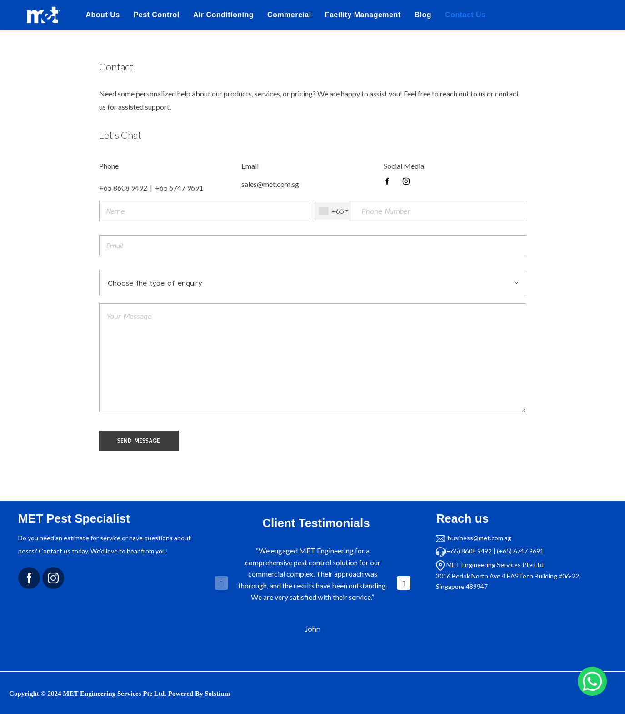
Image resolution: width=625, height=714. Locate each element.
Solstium (217, 693)
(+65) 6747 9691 (520, 551)
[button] (403, 583)
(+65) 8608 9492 (468, 551)
